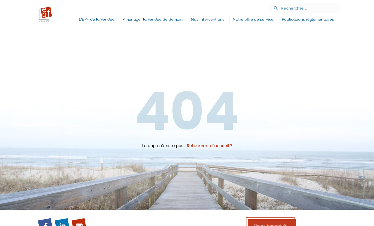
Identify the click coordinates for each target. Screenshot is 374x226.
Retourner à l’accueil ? (209, 146)
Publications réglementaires (309, 19)
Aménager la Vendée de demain (154, 19)
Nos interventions (209, 19)
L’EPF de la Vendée (98, 19)
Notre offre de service (254, 19)
